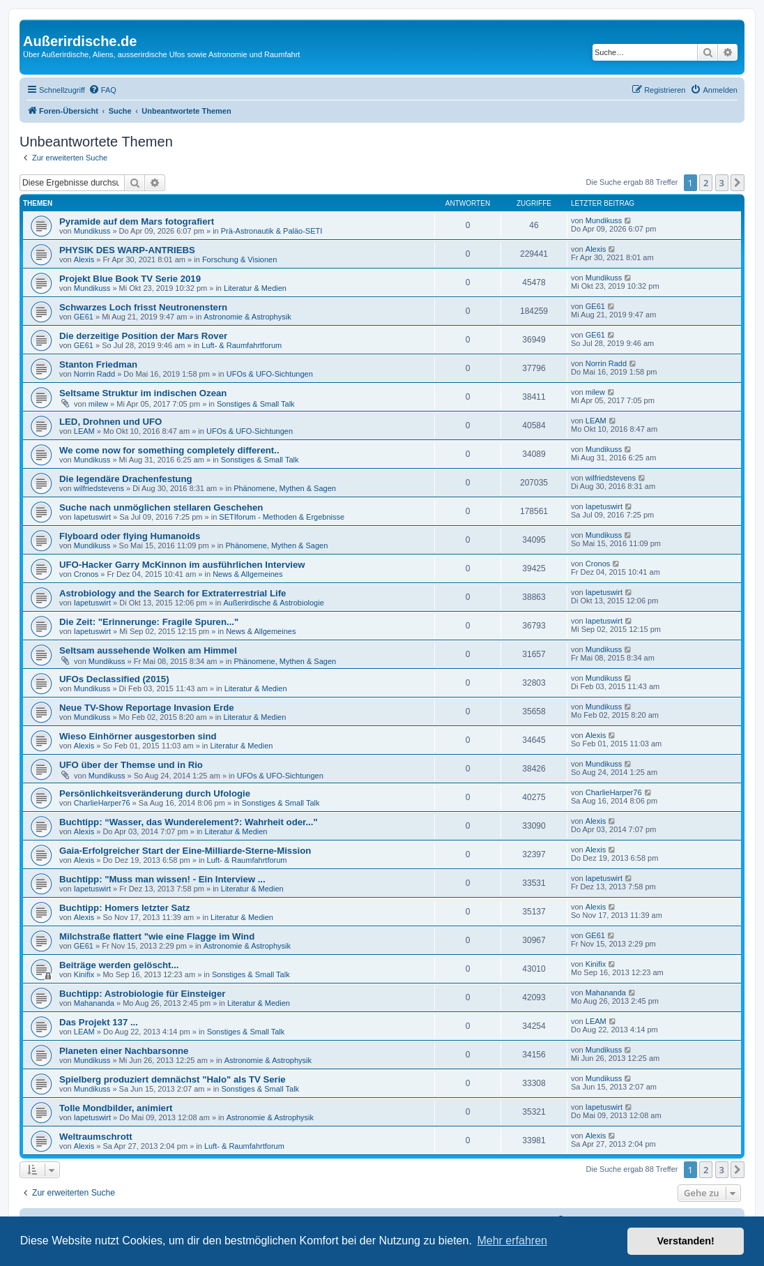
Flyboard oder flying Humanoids (129, 536)
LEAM (84, 431)
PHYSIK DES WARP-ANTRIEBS (127, 250)
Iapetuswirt (92, 517)
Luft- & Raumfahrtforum (241, 345)
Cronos (86, 574)
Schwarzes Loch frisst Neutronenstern (143, 307)
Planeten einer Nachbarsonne (123, 1051)
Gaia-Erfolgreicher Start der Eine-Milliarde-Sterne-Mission (185, 850)
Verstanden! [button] (686, 1240)
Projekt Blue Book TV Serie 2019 (130, 278)
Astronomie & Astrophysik (247, 316)
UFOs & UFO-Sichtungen (270, 374)
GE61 (83, 316)
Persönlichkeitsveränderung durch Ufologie (154, 793)
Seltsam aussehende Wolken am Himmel (148, 650)
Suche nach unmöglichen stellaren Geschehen (161, 507)
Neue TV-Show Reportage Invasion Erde (146, 707)
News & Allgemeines (247, 574)
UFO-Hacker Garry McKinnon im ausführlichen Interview (182, 564)
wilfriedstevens (99, 488)
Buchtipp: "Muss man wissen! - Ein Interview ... (162, 879)
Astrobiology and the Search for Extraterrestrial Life (172, 593)
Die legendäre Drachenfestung (125, 479)
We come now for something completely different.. (169, 450)
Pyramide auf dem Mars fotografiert (136, 221)
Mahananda (94, 1003)
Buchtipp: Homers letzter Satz (124, 908)
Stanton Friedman (98, 364)
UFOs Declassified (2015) (114, 679)
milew (98, 404)
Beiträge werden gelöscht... (118, 965)
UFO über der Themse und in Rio (131, 765)
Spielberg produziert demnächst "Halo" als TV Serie (172, 1079)
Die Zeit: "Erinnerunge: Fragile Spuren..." (148, 622)
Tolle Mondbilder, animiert (115, 1108)
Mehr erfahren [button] (512, 1240)
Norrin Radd (94, 374)
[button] (737, 182)
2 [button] (705, 182)
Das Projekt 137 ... (98, 1022)
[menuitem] (102, 90)
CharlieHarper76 (102, 803)
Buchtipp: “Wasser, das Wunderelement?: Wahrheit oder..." (188, 822)
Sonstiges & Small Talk (256, 404)
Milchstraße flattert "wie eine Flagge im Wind (156, 936)
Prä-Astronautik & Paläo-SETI (272, 231)
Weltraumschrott (95, 1136)
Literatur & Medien (255, 288)
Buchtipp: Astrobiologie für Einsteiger (142, 993)
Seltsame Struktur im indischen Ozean (143, 393)
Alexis (84, 259)
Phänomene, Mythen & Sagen (285, 488)
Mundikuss (92, 231)
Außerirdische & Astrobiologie (273, 602)
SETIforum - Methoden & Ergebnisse (281, 517)
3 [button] (721, 182)
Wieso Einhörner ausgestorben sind (138, 736)
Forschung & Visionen (239, 259)
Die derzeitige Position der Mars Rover (143, 336)
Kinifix (84, 974)
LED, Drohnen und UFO (110, 421)
